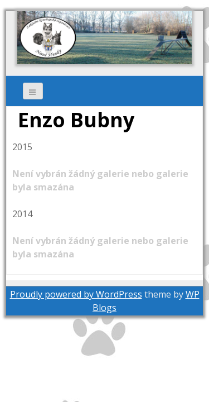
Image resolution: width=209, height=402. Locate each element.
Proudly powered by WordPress (76, 294)
